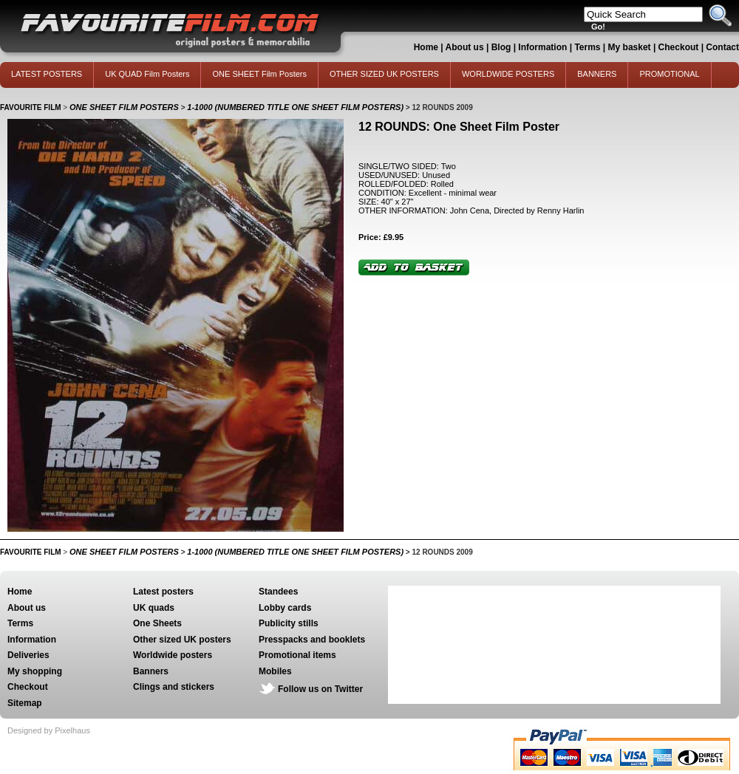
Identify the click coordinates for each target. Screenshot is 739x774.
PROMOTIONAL (669, 73)
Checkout (679, 47)
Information (542, 47)
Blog (501, 47)
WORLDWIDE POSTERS (508, 73)
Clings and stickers (173, 687)
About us (465, 47)
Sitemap (24, 703)
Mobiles (275, 671)
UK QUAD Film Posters (147, 73)
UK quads (153, 608)
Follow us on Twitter (320, 689)
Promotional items (297, 655)
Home (426, 47)
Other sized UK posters (182, 639)
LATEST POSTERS (46, 73)
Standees (278, 591)
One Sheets (157, 623)
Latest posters (163, 591)
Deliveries (28, 655)
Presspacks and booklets (312, 639)
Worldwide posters (172, 655)
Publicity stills (289, 623)
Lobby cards (285, 608)
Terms (587, 47)
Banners (150, 671)
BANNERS (596, 73)
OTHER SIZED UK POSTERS (384, 73)
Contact (722, 47)
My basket (629, 47)
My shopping (34, 671)
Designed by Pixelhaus (48, 730)
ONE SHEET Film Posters (259, 73)
